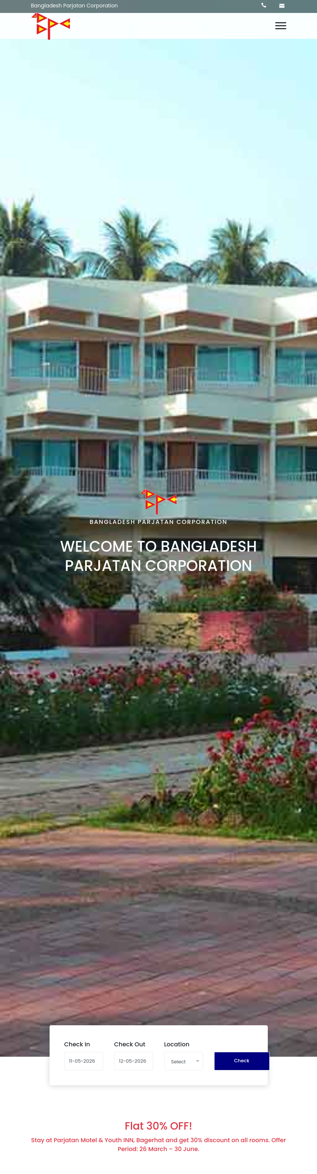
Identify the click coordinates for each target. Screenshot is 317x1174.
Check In (77, 1044)
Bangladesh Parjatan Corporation (74, 5)
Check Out (129, 1044)
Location (177, 1044)
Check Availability (242, 1063)
